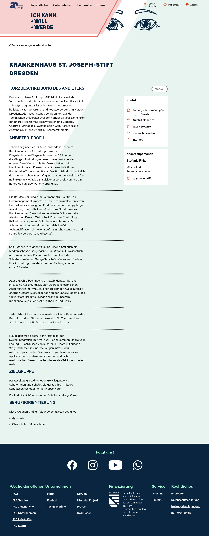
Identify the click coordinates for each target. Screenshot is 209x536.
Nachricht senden (144, 133)
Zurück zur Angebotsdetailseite (31, 45)
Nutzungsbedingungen (185, 506)
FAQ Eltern (19, 525)
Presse (81, 506)
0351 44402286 (142, 126)
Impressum (178, 493)
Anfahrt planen (143, 120)
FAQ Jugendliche (23, 506)
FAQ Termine (20, 500)
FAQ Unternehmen (24, 513)
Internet (138, 139)
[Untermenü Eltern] (101, 5)
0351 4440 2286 (142, 178)
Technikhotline (56, 506)
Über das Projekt (87, 500)
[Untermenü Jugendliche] (39, 5)
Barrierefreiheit (181, 512)
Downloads (84, 513)
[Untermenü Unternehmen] (62, 5)
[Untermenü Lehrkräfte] (84, 5)
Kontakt (52, 500)
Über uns (157, 493)
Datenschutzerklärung (185, 499)
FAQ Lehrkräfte (21, 519)
